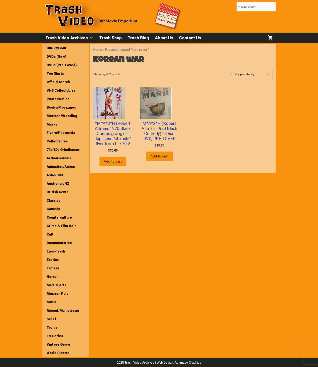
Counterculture (59, 217)
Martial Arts (56, 285)
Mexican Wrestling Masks (62, 120)
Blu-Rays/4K (56, 48)
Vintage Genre (58, 344)
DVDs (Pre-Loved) (62, 65)
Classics (53, 201)
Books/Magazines (61, 107)
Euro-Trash (56, 251)
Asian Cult (55, 175)
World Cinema (58, 353)
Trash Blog (138, 37)
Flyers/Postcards (61, 133)
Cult (50, 234)
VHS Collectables (61, 90)
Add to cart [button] (113, 161)
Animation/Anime (61, 167)
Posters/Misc (58, 99)
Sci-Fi (51, 319)
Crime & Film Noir (61, 226)
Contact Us (190, 37)
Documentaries (59, 243)
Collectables (57, 141)
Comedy (53, 209)
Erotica (53, 260)
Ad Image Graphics (187, 362)
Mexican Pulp (58, 294)
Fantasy (53, 268)
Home (97, 50)
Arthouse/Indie (59, 158)
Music (52, 302)
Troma (52, 328)
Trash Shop (110, 37)
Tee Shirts (55, 74)
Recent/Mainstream (63, 311)
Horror (52, 277)
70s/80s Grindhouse (63, 150)
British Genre (58, 192)
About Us (164, 37)
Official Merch (58, 82)
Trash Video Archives (70, 38)
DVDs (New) (56, 57)
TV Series (55, 336)
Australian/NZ (58, 184)
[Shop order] (250, 74)
